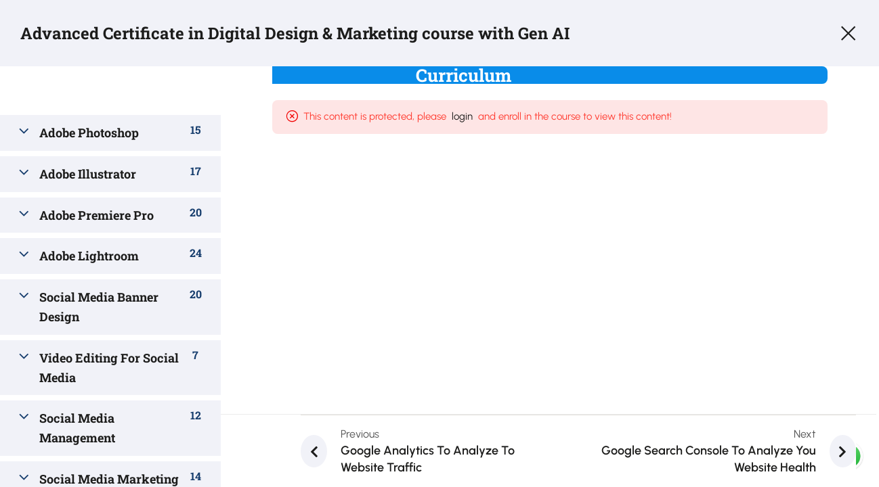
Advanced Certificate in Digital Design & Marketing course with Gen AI (295, 33)
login (490, 116)
